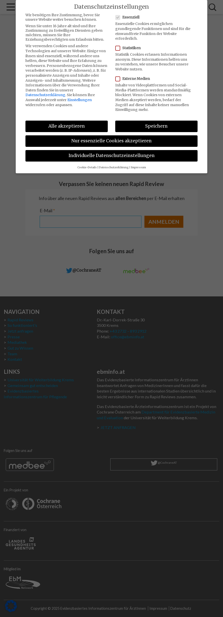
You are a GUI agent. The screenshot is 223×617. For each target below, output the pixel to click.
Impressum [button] (138, 163)
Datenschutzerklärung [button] (114, 163)
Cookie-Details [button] (87, 163)
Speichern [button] (156, 122)
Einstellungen (79, 95)
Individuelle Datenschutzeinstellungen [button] (112, 151)
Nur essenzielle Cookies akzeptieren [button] (111, 136)
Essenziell (129, 13)
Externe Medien (134, 74)
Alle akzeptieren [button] (66, 122)
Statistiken (129, 43)
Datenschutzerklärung (45, 90)
